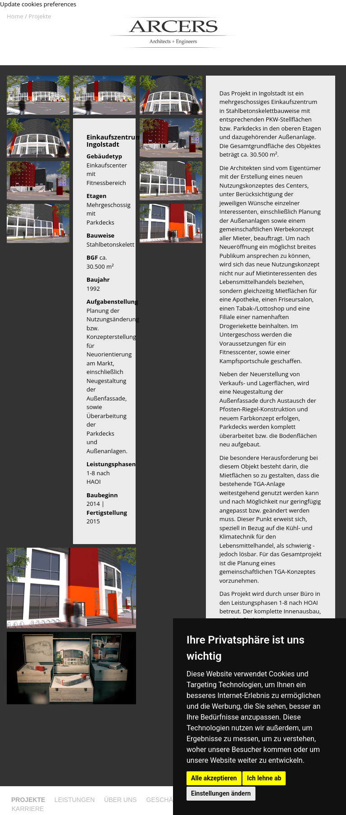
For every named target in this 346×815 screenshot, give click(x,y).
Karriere (28, 808)
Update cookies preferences (38, 4)
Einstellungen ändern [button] (221, 793)
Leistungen (75, 799)
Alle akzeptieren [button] (214, 778)
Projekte (39, 16)
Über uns (120, 799)
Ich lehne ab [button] (264, 778)
